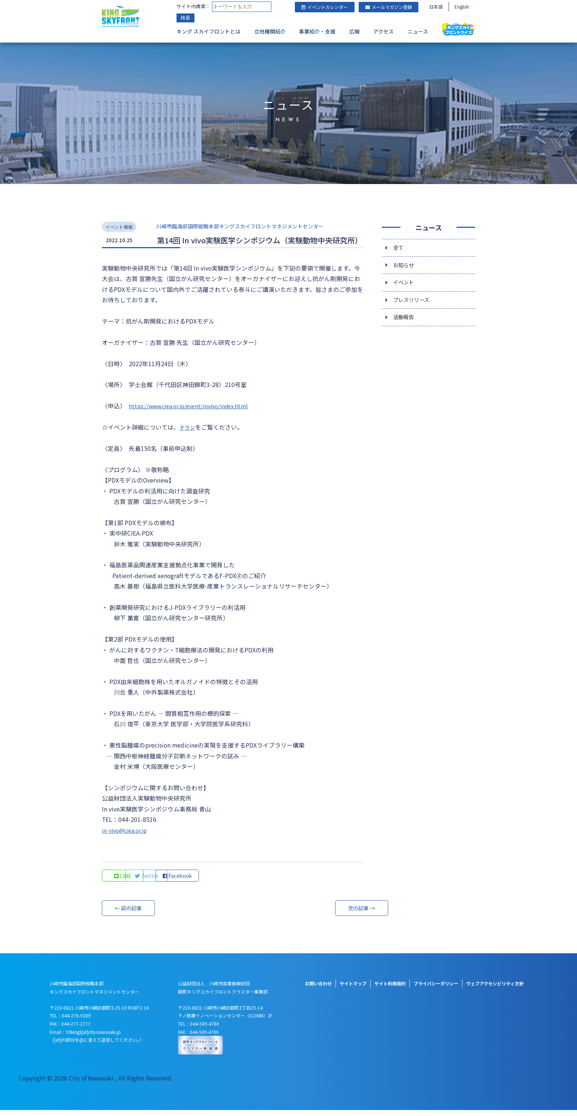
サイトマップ (353, 989)
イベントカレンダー (325, 7)
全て (399, 245)
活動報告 (405, 320)
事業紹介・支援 (317, 32)
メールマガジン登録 (388, 7)
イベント (405, 283)
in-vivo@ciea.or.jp (127, 836)
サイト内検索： (193, 6)
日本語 (436, 6)
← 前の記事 (130, 914)
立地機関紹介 (270, 32)
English (462, 6)
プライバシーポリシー (436, 989)
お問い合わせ (318, 989)
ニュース (418, 32)
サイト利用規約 (390, 989)
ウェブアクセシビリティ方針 (495, 989)
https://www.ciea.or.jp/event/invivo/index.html (194, 406)
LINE (124, 881)
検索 (185, 18)
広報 (354, 32)
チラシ (188, 427)
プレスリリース (413, 301)
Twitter (174, 881)
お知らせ (405, 264)
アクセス (383, 32)
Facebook (225, 881)
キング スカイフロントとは (208, 32)
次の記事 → (335, 914)
